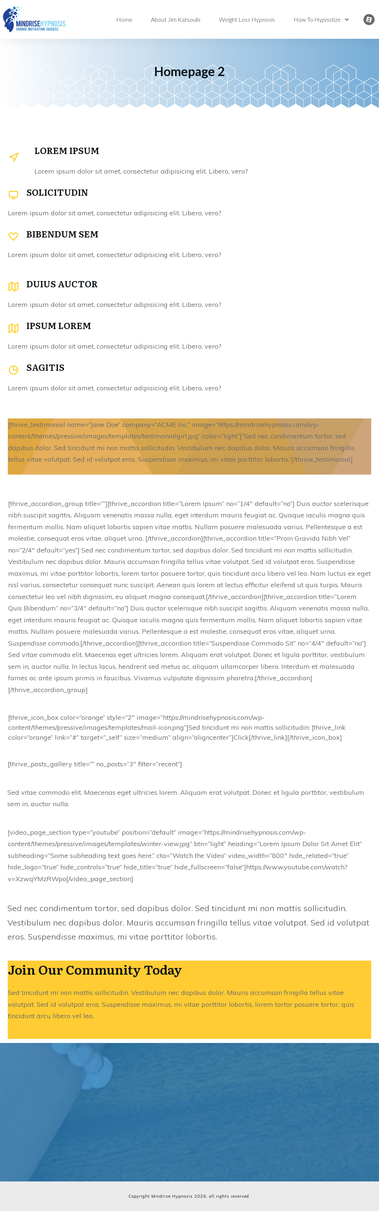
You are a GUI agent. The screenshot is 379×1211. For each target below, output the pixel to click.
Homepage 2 (189, 71)
